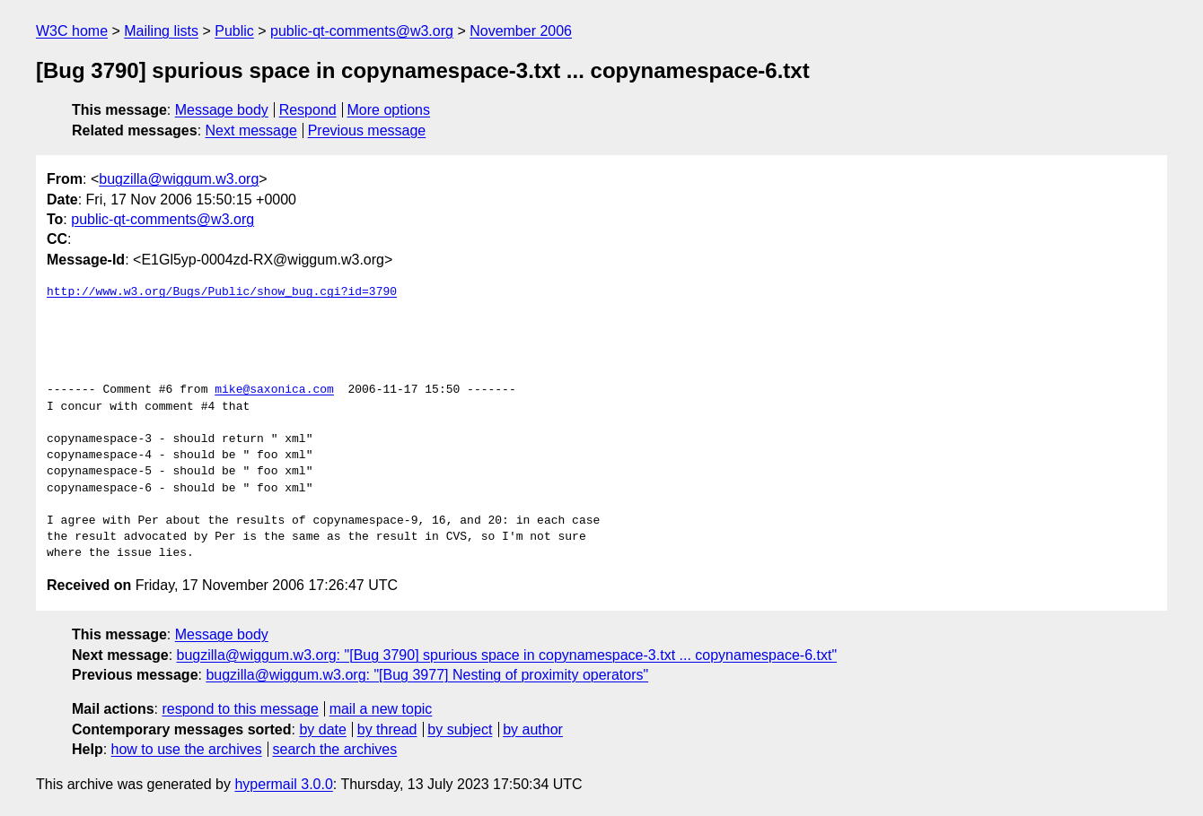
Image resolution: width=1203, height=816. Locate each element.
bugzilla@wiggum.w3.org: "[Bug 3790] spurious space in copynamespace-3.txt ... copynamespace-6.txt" (507, 655)
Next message (251, 130)
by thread (387, 729)
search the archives (335, 749)
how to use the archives (186, 749)
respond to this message (240, 708)
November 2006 (521, 31)
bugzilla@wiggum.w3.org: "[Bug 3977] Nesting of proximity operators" (427, 674)
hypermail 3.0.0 (283, 784)
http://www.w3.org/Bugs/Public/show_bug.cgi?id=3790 (222, 292)
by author (533, 729)
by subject (459, 729)
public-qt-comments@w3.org (361, 31)
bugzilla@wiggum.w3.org (179, 179)
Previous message (367, 130)
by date (322, 729)
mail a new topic (381, 708)
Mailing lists (161, 31)
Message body (221, 109)
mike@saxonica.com (274, 390)
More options (389, 109)
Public (234, 31)
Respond (308, 109)
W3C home (72, 31)
